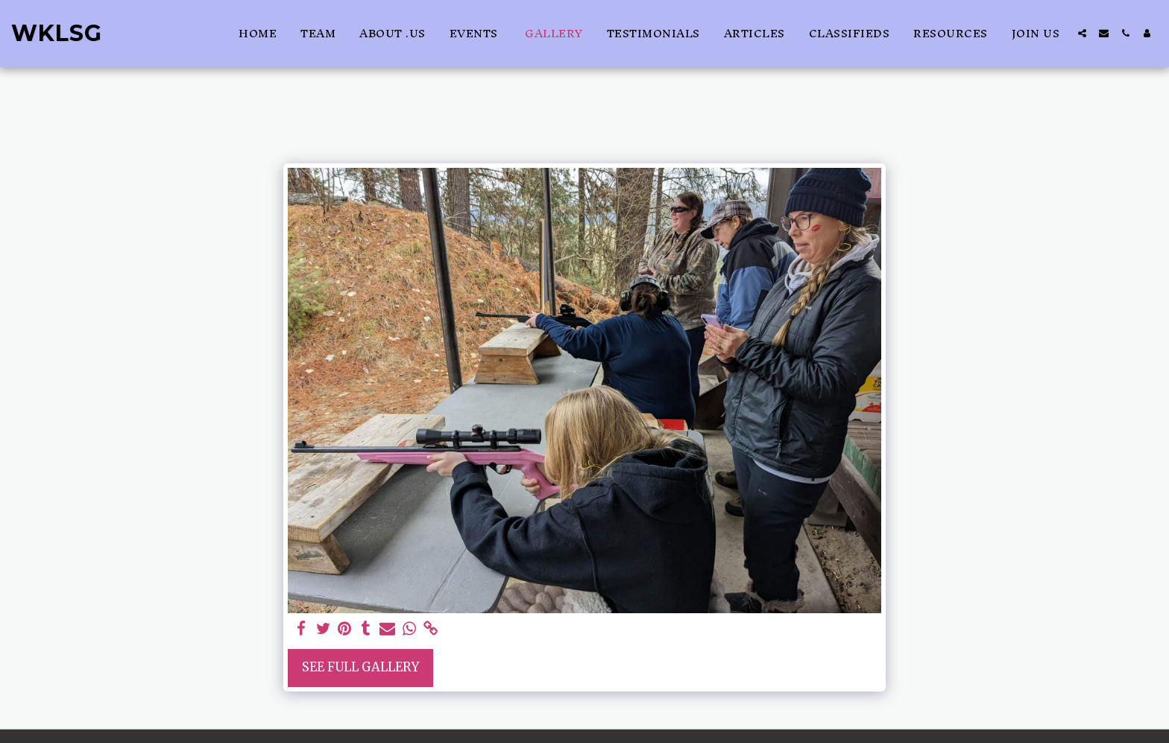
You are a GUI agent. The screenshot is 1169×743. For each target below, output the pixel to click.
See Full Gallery (360, 667)
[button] (1082, 33)
